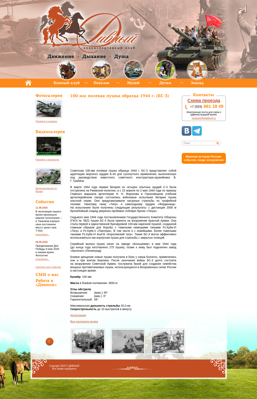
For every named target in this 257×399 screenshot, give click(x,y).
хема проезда (203, 100)
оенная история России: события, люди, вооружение (204, 158)
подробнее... (43, 234)
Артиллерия (78, 315)
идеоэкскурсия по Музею (46, 190)
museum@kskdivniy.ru (204, 118)
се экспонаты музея (84, 321)
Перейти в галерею (46, 121)
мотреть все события (48, 267)
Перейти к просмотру (47, 159)
